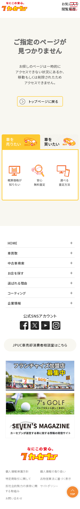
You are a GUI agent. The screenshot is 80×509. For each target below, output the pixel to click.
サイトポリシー (49, 486)
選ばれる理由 (18, 283)
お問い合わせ (14, 498)
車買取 (13, 253)
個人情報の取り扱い (53, 471)
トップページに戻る (43, 101)
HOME (12, 243)
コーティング (17, 293)
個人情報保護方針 (17, 471)
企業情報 (14, 303)
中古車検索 (16, 263)
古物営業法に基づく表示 (55, 479)
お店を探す (16, 273)
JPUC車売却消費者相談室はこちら (40, 345)
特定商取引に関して (18, 479)
